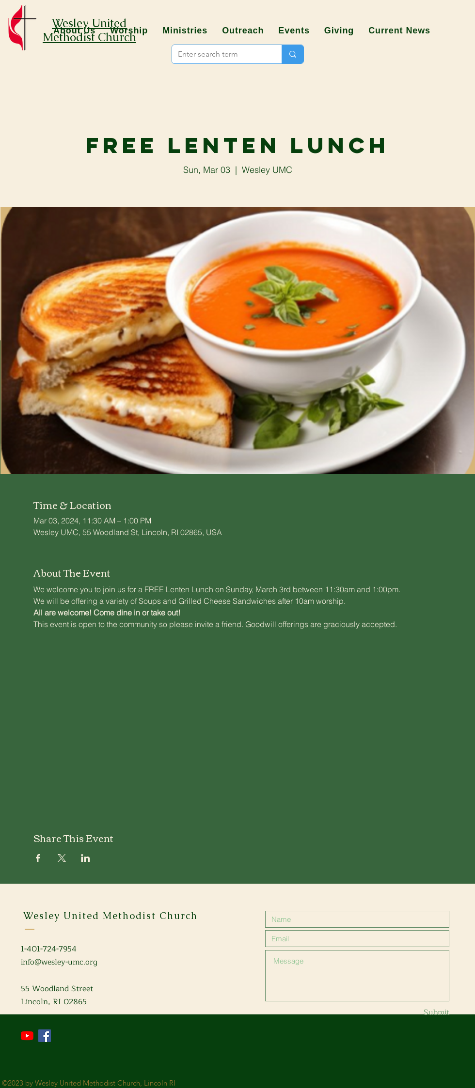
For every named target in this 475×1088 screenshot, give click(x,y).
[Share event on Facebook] (38, 858)
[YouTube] (27, 1035)
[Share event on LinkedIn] (85, 858)
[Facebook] (44, 1035)
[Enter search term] (219, 54)
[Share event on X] (61, 858)
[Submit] (414, 1012)
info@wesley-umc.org (59, 962)
